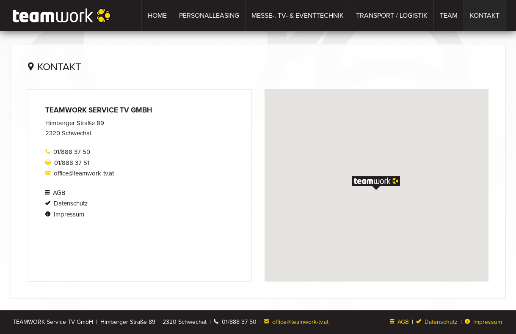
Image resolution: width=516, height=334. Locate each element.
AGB (55, 193)
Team (449, 15)
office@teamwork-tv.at (79, 173)
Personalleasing (209, 15)
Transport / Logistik (392, 15)
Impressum (64, 214)
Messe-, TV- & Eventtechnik (297, 15)
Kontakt (484, 15)
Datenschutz (66, 203)
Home (157, 15)
